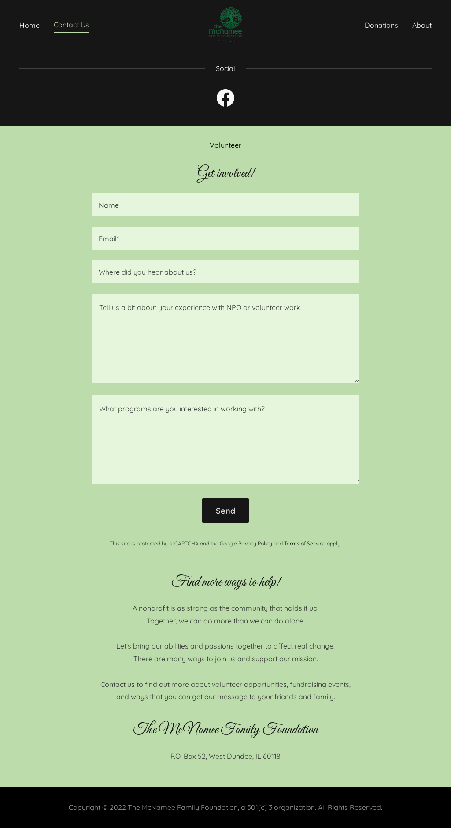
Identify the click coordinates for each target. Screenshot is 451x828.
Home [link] (29, 25)
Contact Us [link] (71, 24)
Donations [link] (381, 25)
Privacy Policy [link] (255, 543)
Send (225, 511)
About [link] (422, 25)
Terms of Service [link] (304, 543)
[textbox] (225, 204)
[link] (225, 23)
